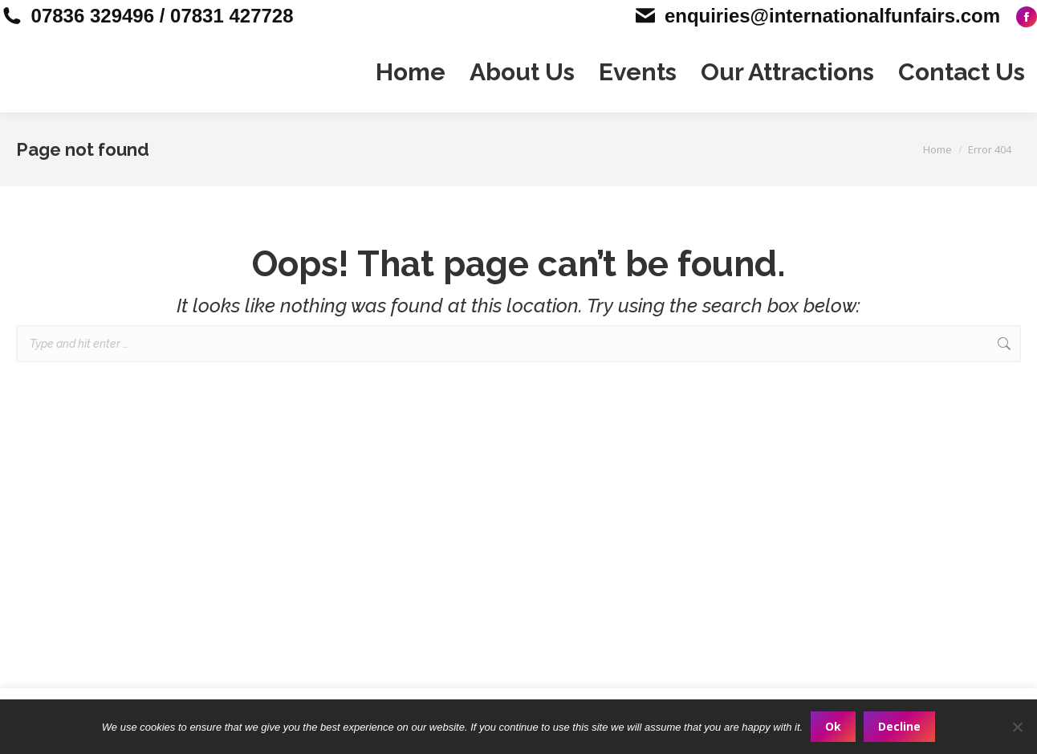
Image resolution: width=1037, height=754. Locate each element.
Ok (833, 726)
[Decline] (1017, 727)
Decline (899, 726)
